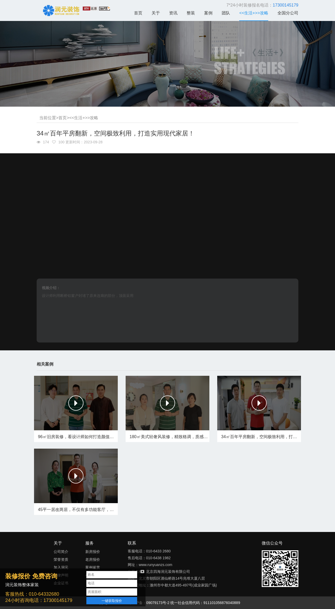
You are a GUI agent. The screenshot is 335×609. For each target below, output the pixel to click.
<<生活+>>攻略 (253, 13)
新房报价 (92, 552)
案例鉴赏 (92, 567)
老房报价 (92, 559)
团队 (226, 13)
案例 (208, 13)
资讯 (173, 13)
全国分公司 (287, 13)
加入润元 (61, 567)
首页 (138, 13)
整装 (191, 13)
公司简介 (61, 552)
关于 (156, 13)
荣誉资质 (61, 559)
